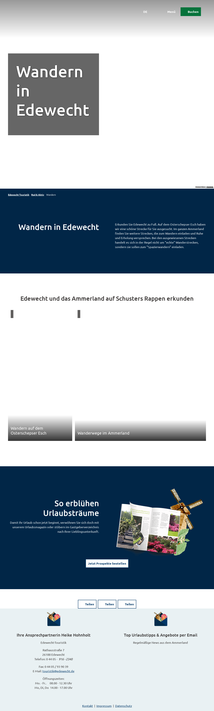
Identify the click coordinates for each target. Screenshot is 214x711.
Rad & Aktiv (37, 194)
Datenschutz (123, 705)
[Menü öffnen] (169, 12)
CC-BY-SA (210, 187)
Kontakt (87, 705)
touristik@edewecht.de (58, 671)
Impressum (104, 705)
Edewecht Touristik (18, 194)
